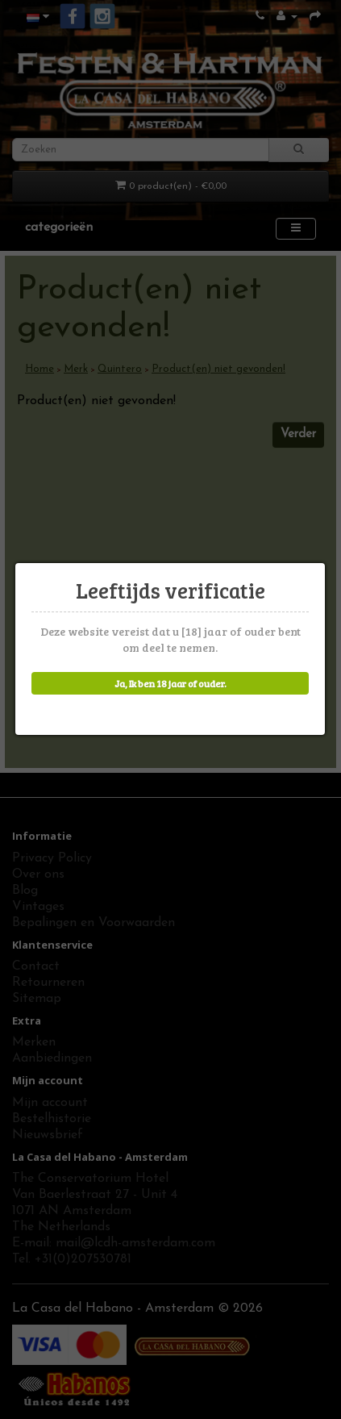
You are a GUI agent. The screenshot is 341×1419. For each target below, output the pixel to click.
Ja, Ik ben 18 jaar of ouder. (169, 683)
